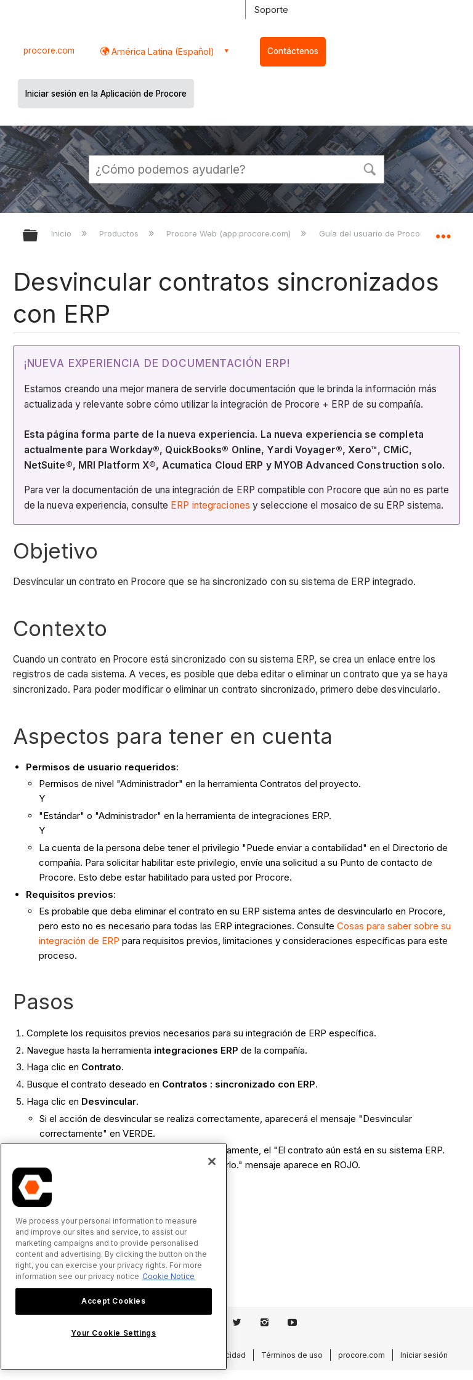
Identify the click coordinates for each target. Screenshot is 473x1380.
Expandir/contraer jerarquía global (38, 236)
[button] (369, 168)
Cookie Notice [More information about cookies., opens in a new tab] (168, 1276)
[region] (113, 1256)
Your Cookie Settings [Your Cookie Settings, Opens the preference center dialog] (113, 1333)
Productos (120, 233)
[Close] (211, 1161)
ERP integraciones (210, 505)
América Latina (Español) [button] (161, 51)
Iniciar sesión (424, 1355)
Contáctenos (292, 51)
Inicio (62, 233)
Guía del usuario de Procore (375, 233)
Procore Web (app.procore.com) (229, 233)
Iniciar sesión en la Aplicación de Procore (106, 94)
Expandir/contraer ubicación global (442, 231)
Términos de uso (292, 1355)
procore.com (49, 50)
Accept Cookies (113, 1300)
